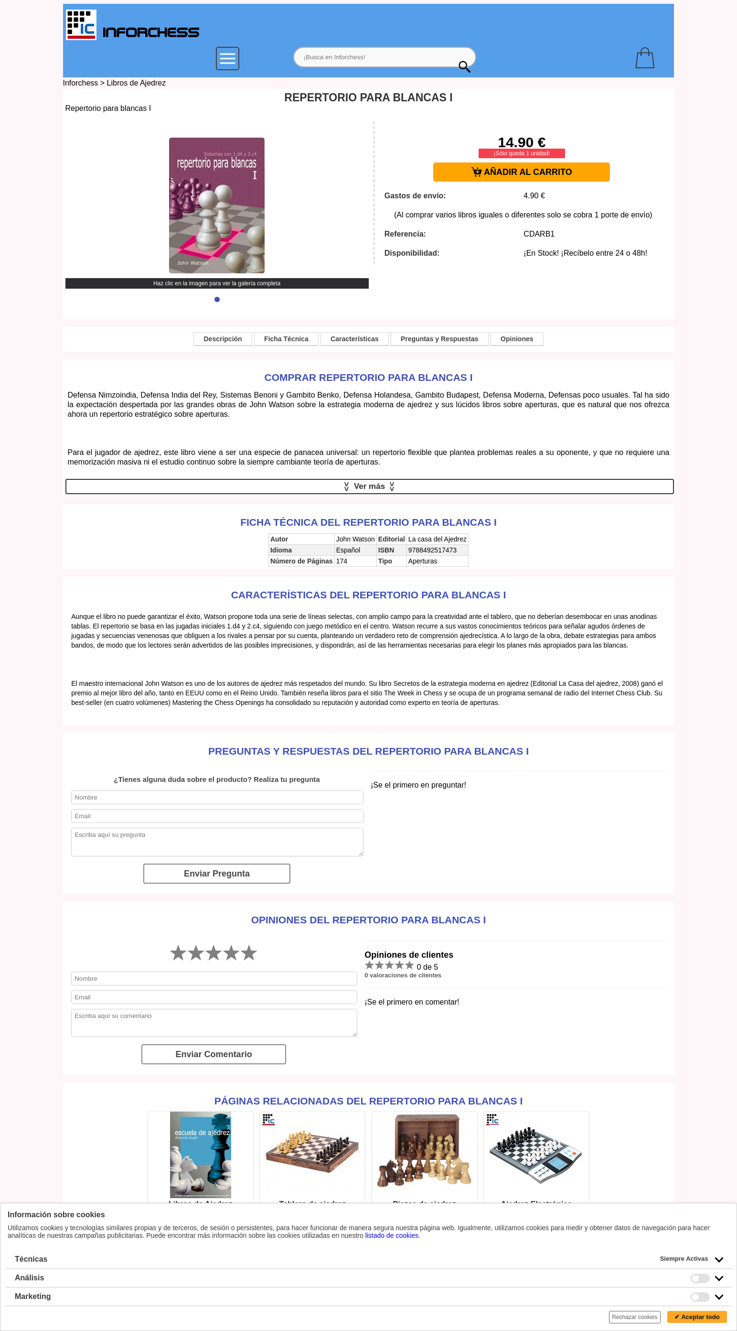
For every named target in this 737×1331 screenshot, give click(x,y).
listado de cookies (391, 1235)
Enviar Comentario (214, 1054)
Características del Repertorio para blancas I (368, 594)
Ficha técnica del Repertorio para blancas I (368, 522)
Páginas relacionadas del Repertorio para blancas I (368, 1100)
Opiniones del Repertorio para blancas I (368, 919)
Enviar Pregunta (217, 873)
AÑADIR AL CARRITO (521, 172)
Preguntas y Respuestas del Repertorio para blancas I (368, 751)
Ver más (369, 486)
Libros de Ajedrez (136, 83)
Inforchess (80, 83)
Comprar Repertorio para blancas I (369, 377)
